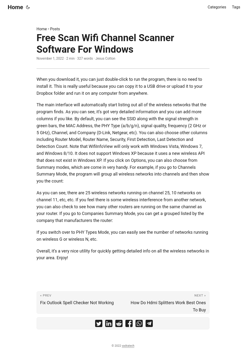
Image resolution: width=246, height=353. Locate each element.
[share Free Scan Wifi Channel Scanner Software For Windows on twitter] (98, 324)
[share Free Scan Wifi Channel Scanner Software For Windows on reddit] (119, 324)
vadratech (128, 345)
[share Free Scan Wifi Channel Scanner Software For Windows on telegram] (149, 324)
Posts (55, 29)
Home (15, 7)
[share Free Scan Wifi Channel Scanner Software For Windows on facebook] (129, 324)
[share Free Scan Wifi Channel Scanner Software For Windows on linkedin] (108, 324)
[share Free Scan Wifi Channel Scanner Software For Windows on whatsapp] (139, 324)
